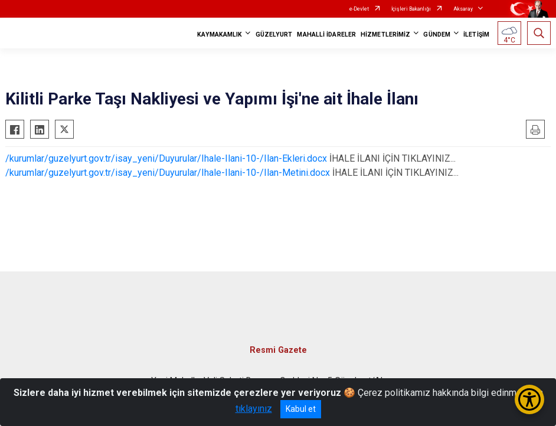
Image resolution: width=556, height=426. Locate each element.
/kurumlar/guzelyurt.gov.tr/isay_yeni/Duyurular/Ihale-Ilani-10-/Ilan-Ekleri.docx (166, 158)
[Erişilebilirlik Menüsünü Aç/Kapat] (529, 399)
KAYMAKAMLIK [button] (219, 34)
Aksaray (463, 9)
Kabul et (301, 409)
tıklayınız (254, 408)
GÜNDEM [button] (436, 34)
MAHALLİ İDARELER (326, 34)
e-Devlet (359, 9)
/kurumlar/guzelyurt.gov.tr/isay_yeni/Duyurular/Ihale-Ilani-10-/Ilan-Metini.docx (167, 172)
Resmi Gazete (278, 350)
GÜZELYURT (274, 34)
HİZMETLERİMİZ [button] (385, 34)
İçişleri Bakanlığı (411, 9)
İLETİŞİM (476, 34)
